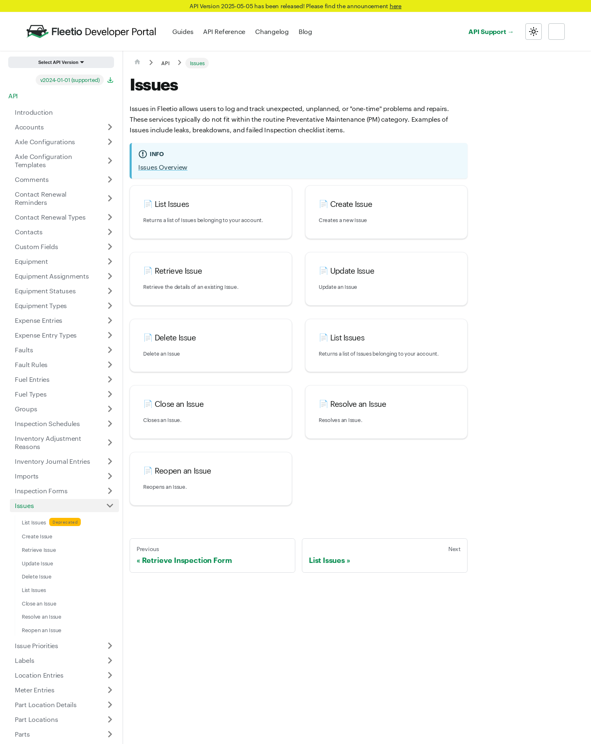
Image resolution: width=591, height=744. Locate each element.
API (13, 95)
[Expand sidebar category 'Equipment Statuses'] (110, 290)
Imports (27, 476)
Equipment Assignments (52, 276)
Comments (32, 179)
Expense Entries (38, 320)
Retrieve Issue (39, 549)
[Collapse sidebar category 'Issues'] (110, 505)
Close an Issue (39, 603)
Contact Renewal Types (50, 217)
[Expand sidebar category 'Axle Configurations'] (110, 141)
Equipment (31, 261)
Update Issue (37, 563)
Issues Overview (162, 167)
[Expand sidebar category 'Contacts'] (110, 231)
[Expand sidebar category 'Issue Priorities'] (110, 645)
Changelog (272, 31)
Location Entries (39, 675)
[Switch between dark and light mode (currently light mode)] (533, 31)
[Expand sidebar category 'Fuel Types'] (110, 394)
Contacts (29, 231)
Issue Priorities (36, 645)
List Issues (34, 522)
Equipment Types (41, 305)
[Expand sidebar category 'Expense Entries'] (110, 320)
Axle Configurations (45, 141)
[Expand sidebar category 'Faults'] (110, 349)
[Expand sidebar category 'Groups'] (110, 408)
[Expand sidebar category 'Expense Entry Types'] (110, 335)
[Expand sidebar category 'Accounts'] (110, 127)
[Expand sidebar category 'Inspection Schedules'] (110, 423)
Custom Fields (36, 246)
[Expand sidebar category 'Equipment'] (110, 261)
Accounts (29, 126)
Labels (24, 660)
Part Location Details (46, 704)
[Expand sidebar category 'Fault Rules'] (110, 364)
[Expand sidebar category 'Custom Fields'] (110, 246)
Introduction (34, 112)
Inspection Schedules (47, 423)
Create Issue (37, 536)
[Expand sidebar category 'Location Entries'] (110, 675)
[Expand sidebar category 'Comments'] (110, 179)
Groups (26, 408)
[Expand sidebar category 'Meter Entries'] (110, 689)
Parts (22, 734)
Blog (305, 31)
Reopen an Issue (42, 629)
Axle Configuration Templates (43, 160)
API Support (487, 31)
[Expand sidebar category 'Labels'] (110, 660)
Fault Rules (31, 364)
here (396, 6)
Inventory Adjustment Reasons (48, 442)
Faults (24, 349)
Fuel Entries (32, 379)
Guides (182, 31)
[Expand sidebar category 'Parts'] (110, 734)
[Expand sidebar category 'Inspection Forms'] (110, 490)
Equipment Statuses (45, 290)
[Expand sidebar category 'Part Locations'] (110, 719)
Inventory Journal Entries (52, 461)
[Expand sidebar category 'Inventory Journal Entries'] (110, 461)
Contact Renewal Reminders (40, 198)
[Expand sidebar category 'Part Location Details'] (110, 704)
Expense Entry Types (46, 335)
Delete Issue (37, 576)
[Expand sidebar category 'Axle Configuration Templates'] (110, 160)
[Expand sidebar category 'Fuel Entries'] (110, 379)
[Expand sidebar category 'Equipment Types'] (110, 305)
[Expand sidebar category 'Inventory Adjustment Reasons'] (110, 442)
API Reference (224, 31)
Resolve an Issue (42, 616)
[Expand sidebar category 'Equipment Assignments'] (110, 276)
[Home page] (137, 63)
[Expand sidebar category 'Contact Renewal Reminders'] (110, 198)
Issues (24, 505)
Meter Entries (35, 689)
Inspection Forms (41, 490)
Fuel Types (30, 394)
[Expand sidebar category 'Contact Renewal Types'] (110, 217)
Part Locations (36, 719)
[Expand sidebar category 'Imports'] (110, 476)
